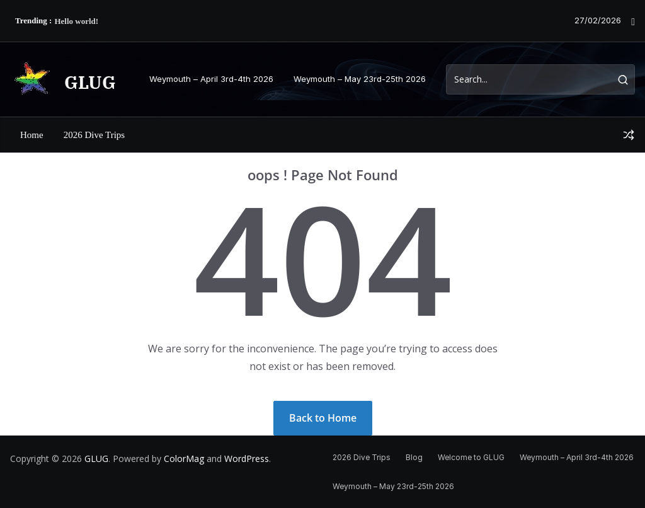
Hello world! (76, 21)
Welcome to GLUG (471, 457)
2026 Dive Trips (94, 135)
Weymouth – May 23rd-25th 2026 (360, 79)
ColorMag (184, 459)
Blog (414, 457)
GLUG (90, 82)
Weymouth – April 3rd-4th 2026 (211, 79)
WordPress (246, 459)
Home (31, 135)
